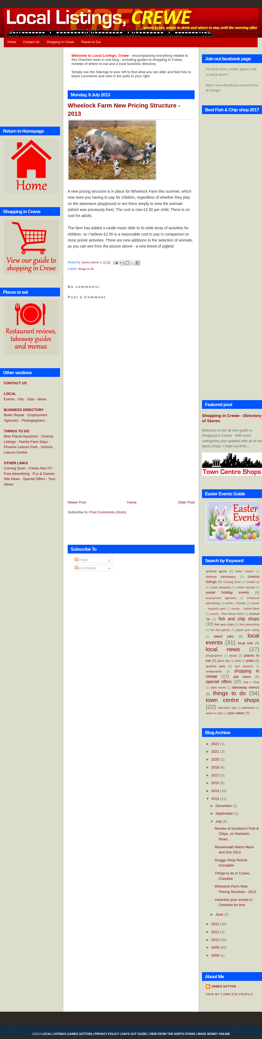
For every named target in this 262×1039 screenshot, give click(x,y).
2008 (215, 955)
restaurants (214, 671)
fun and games (220, 630)
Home (11, 42)
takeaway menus (245, 687)
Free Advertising (16, 474)
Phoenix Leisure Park (21, 447)
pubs (250, 661)
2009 (215, 947)
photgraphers (214, 655)
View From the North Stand (172, 1033)
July (219, 821)
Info (21, 399)
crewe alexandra (220, 587)
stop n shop (251, 682)
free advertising (249, 624)
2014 (215, 791)
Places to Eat (91, 42)
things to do (86, 269)
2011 (215, 932)
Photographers (33, 420)
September (225, 813)
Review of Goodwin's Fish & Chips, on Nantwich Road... (236, 833)
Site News (12, 479)
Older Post (186, 502)
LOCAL (10, 394)
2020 (215, 759)
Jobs (30, 399)
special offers (218, 681)
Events (9, 399)
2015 (215, 783)
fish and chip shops (239, 619)
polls (238, 660)
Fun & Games (44, 474)
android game (216, 571)
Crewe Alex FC (40, 468)
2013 (215, 799)
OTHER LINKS (16, 463)
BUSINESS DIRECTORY (24, 410)
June (220, 914)
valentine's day (227, 707)
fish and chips (224, 624)
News (42, 399)
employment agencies (221, 598)
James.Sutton (223, 986)
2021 (215, 751)
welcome (248, 707)
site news (242, 677)
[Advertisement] (25, 579)
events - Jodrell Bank (245, 608)
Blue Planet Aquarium (21, 436)
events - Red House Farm (227, 613)
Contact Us (31, 42)
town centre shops (232, 700)
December (224, 806)
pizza (233, 655)
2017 (215, 775)
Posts (81, 560)
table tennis (218, 687)
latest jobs (224, 636)
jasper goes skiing (247, 630)
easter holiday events (227, 592)
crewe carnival (246, 587)
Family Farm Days (33, 442)
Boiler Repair (14, 415)
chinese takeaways (221, 576)
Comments (85, 568)
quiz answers (244, 666)
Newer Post (77, 502)
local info (245, 643)
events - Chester (235, 603)
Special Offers (34, 479)
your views (236, 713)
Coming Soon (14, 468)
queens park (215, 666)
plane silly (223, 660)
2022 (215, 744)
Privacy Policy (106, 1033)
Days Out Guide (134, 1033)
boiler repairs (245, 571)
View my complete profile (229, 994)
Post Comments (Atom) (108, 512)
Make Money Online (214, 1033)
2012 (215, 924)
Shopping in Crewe (60, 42)
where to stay (214, 713)
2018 (215, 767)
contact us (252, 581)
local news (223, 649)
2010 (215, 940)
